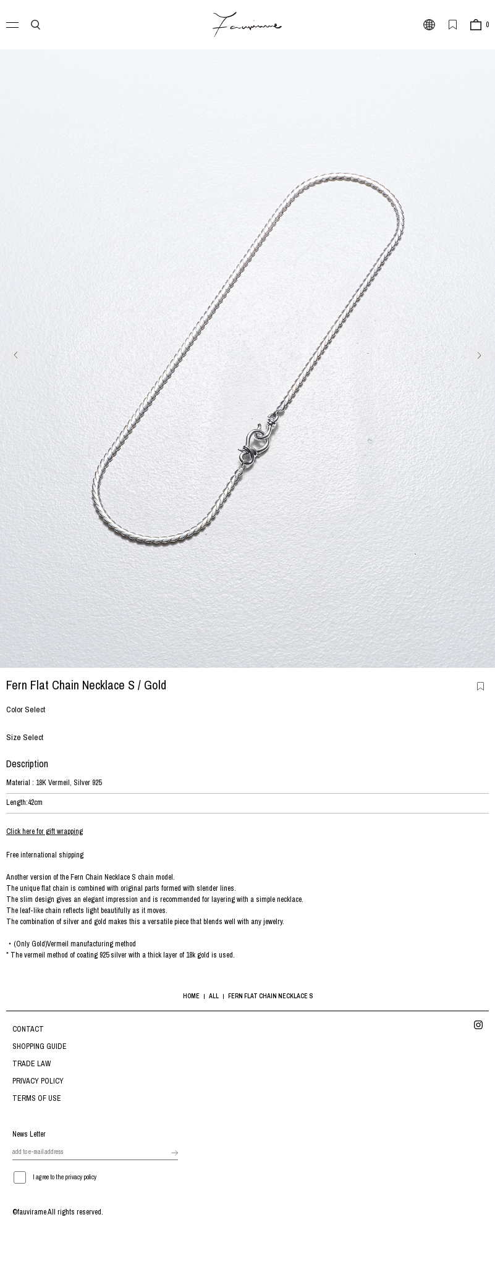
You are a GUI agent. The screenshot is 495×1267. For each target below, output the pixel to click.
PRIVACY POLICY (38, 1081)
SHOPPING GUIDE (39, 1046)
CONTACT (28, 1029)
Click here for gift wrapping (44, 831)
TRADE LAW (31, 1064)
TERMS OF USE (36, 1098)
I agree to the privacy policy (64, 1177)
